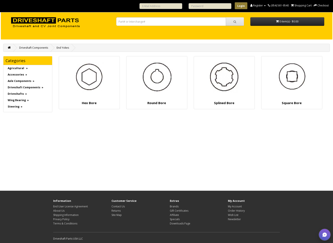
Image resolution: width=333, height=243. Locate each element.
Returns (116, 210)
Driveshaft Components (33, 47)
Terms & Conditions (65, 223)
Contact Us (118, 206)
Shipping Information (66, 215)
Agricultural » (18, 68)
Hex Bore (89, 103)
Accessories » (17, 74)
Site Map (116, 215)
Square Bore (292, 103)
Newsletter (234, 219)
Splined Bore (224, 103)
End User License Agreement (70, 206)
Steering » (15, 106)
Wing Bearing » (18, 100)
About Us (59, 210)
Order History (236, 210)
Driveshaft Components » (25, 87)
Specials (175, 219)
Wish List (233, 215)
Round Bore (156, 103)
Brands (174, 206)
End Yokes (63, 47)
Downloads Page (180, 223)
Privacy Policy (61, 219)
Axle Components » (21, 81)
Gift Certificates (179, 210)
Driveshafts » (17, 94)
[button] (324, 234)
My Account (235, 206)
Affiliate (174, 215)
